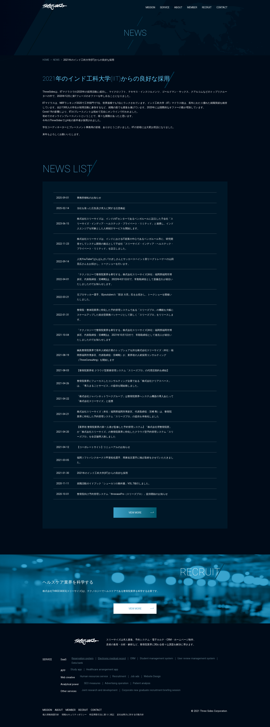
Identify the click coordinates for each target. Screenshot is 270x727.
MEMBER (192, 7)
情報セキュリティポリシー (74, 714)
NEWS (56, 59)
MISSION (150, 7)
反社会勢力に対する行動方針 (130, 714)
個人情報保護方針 (51, 714)
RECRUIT (207, 7)
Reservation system (83, 658)
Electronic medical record (112, 658)
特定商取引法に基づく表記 (101, 714)
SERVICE (164, 7)
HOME (46, 59)
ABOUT (178, 7)
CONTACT (221, 7)
